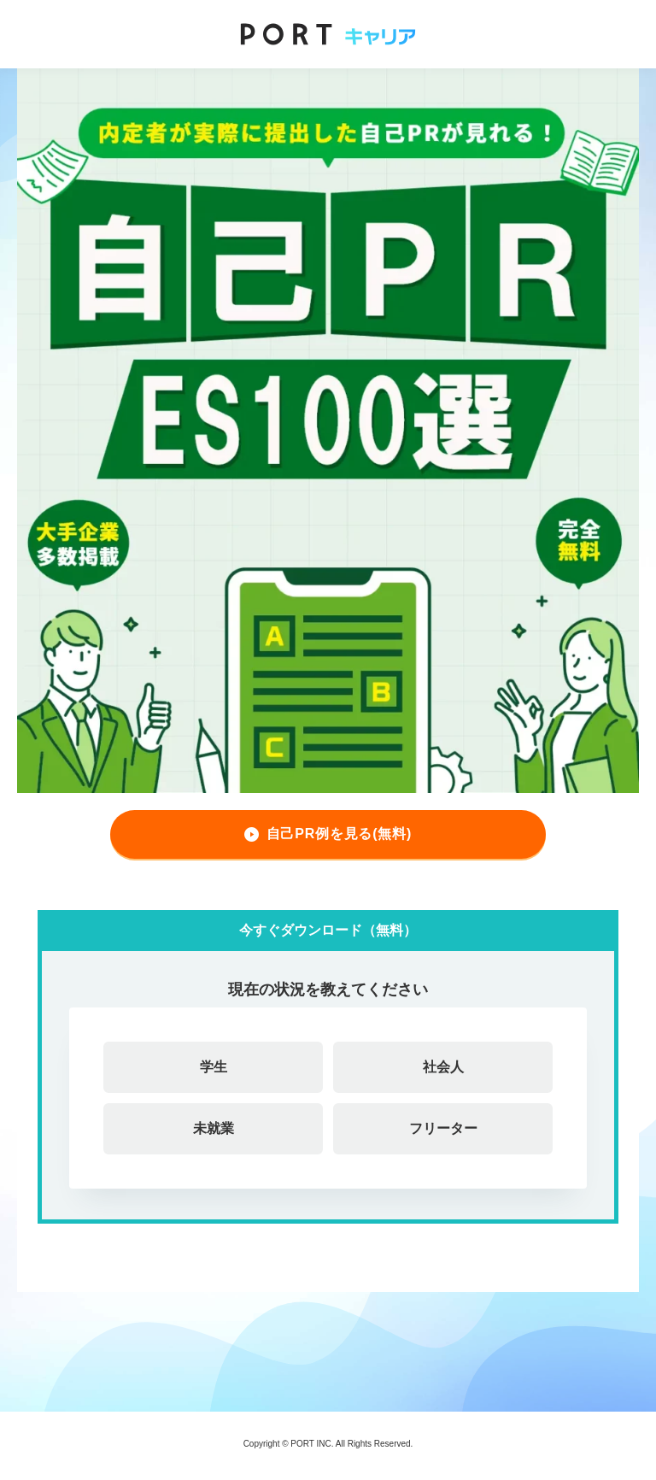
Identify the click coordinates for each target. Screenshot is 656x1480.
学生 (213, 1067)
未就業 (213, 1128)
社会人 (443, 1067)
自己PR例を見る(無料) (339, 833)
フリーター (443, 1128)
